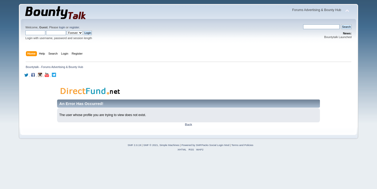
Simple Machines (169, 145)
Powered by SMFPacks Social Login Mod (205, 145)
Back (188, 125)
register (74, 27)
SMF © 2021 (150, 145)
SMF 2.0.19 (134, 145)
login (62, 27)
